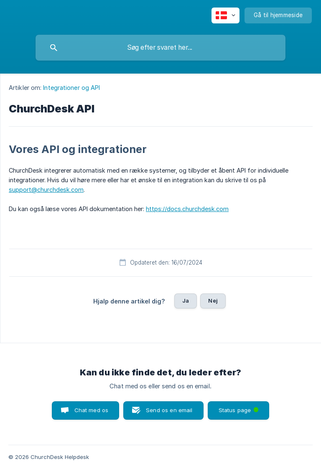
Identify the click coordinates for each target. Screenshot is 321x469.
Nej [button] (212, 300)
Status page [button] (239, 407)
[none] (225, 15)
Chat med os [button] (91, 410)
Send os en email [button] (169, 410)
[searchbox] (160, 48)
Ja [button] (185, 300)
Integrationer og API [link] (71, 87)
